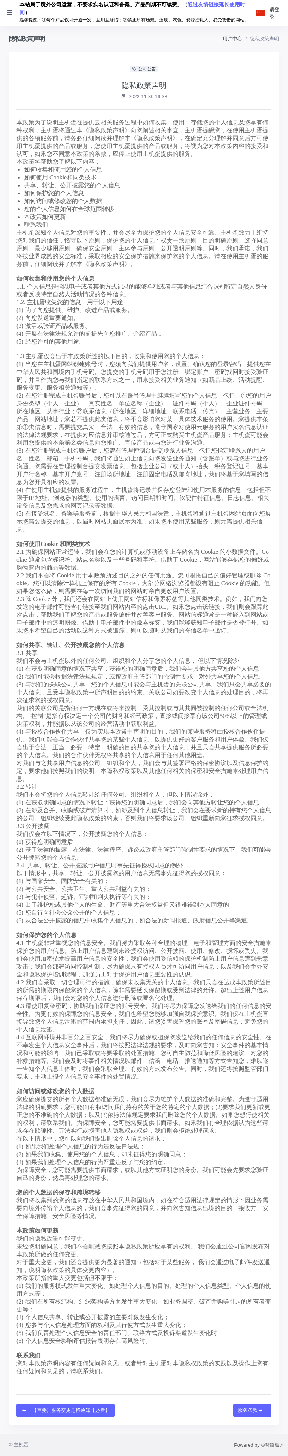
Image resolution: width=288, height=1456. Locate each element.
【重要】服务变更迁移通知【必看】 (65, 1410)
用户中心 (232, 39)
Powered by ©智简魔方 (259, 1445)
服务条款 (251, 1410)
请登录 (274, 13)
